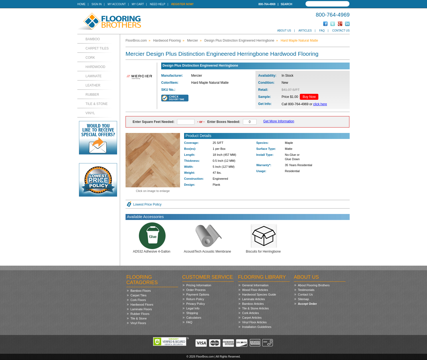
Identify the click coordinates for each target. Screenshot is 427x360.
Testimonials (306, 289)
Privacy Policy (195, 303)
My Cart (138, 4)
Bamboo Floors (140, 290)
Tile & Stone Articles (255, 308)
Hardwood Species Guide (259, 294)
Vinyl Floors (138, 323)
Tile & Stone (97, 104)
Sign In (96, 4)
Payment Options (197, 294)
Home (81, 4)
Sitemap (303, 299)
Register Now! (182, 4)
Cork (90, 58)
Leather (93, 85)
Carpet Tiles (97, 48)
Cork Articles (250, 313)
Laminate (94, 76)
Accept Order (307, 303)
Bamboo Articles (253, 303)
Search (286, 4)
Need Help (157, 4)
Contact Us (341, 30)
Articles (305, 30)
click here (320, 104)
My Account (117, 4)
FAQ (322, 30)
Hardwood (95, 67)
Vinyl (90, 113)
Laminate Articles (253, 299)
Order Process (196, 289)
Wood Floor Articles (255, 289)
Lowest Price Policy (147, 204)
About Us (284, 30)
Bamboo (93, 39)
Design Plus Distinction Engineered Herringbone (239, 40)
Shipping (192, 313)
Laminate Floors (141, 309)
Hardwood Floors (141, 304)
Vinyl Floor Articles (254, 322)
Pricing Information (198, 285)
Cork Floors (138, 300)
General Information (255, 285)
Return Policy (195, 299)
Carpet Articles (252, 317)
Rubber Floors (140, 313)
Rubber (92, 95)
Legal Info (192, 308)
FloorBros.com (136, 40)
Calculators (193, 317)
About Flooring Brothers (314, 285)
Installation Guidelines (257, 326)
